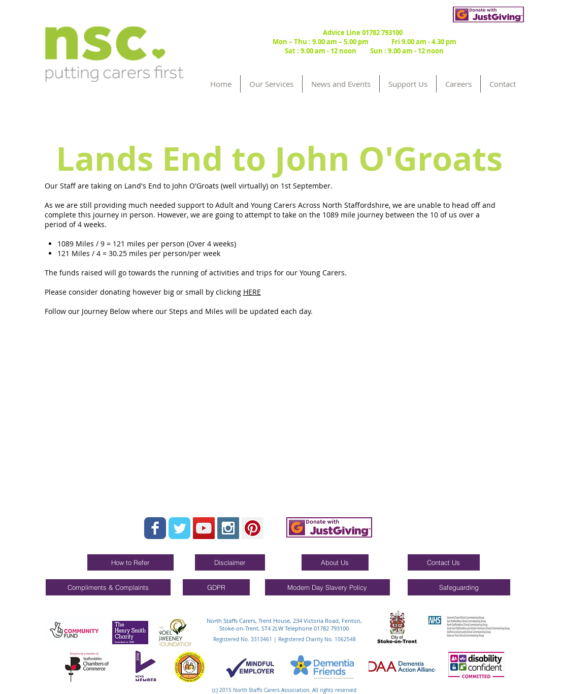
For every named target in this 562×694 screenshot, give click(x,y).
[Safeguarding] (459, 587)
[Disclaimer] (230, 562)
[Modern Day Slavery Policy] (327, 587)
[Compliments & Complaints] (108, 587)
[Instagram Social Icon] (228, 528)
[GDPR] (216, 587)
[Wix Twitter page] (179, 528)
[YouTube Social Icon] (204, 528)
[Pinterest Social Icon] (252, 528)
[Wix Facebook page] (155, 528)
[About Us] (335, 562)
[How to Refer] (130, 562)
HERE (252, 292)
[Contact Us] (444, 562)
